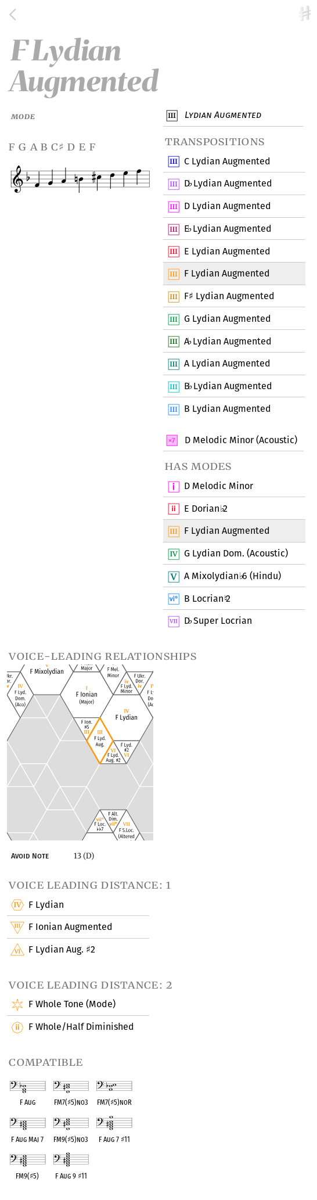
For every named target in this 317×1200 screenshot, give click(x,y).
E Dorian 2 (205, 509)
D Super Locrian (217, 621)
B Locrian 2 (206, 599)
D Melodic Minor (218, 487)
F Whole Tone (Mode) (71, 1005)
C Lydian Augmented (227, 161)
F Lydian (45, 905)
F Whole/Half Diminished (80, 1027)
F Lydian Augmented (229, 297)
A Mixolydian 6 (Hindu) (232, 577)
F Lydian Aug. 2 (61, 950)
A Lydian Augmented (227, 341)
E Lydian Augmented (227, 229)
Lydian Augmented (221, 116)
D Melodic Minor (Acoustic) (239, 440)
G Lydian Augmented (227, 319)
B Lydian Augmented (227, 387)
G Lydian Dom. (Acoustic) (235, 554)
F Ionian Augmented (69, 928)
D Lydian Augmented (227, 184)
